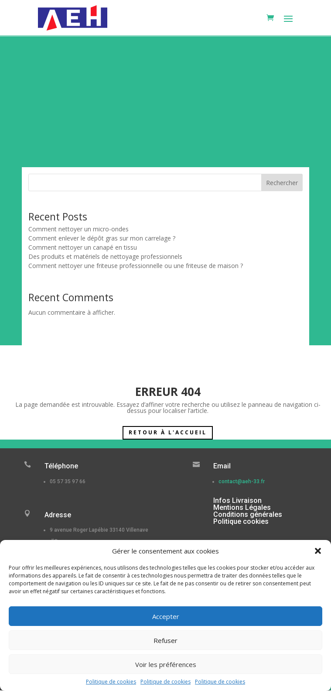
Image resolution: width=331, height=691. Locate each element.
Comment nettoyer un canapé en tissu (82, 247)
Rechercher (282, 183)
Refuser (165, 640)
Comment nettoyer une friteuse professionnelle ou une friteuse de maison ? (135, 265)
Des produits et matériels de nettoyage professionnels (105, 256)
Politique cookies (241, 521)
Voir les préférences (165, 664)
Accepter (165, 616)
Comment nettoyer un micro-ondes (78, 229)
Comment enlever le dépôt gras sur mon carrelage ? (101, 238)
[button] (318, 551)
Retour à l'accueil (168, 432)
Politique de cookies (111, 681)
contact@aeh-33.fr (241, 481)
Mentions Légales (242, 507)
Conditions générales (247, 514)
